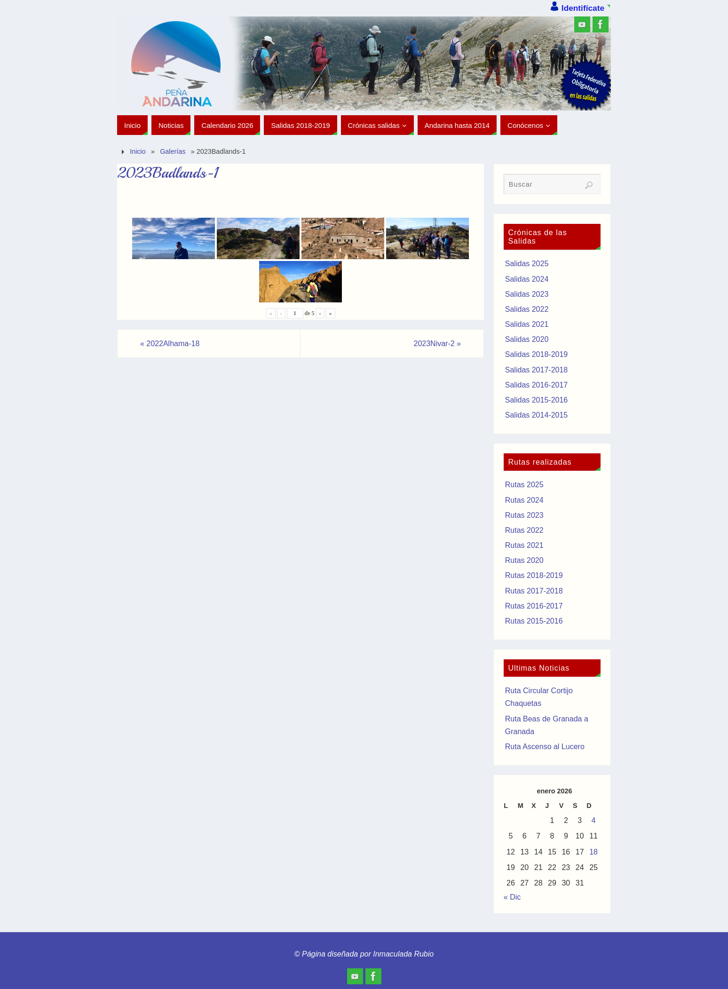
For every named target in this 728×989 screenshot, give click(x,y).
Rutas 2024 (524, 500)
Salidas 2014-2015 (536, 415)
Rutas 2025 (524, 485)
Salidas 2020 (527, 339)
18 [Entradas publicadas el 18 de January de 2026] (593, 852)
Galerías (172, 151)
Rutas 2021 (524, 545)
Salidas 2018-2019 (536, 354)
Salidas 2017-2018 (536, 370)
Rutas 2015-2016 (534, 621)
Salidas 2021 (527, 324)
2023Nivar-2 (437, 344)
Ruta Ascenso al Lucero (545, 747)
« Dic (512, 897)
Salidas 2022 (527, 309)
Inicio (138, 151)
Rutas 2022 (524, 530)
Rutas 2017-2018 (534, 591)
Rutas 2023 (524, 515)
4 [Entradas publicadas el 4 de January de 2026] (594, 820)
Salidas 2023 (527, 294)
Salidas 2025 (527, 264)
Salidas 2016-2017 (536, 385)
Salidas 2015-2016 (536, 400)
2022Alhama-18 (169, 344)
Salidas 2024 (527, 279)
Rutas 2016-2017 (534, 606)
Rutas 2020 (524, 560)
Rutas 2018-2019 (534, 575)
